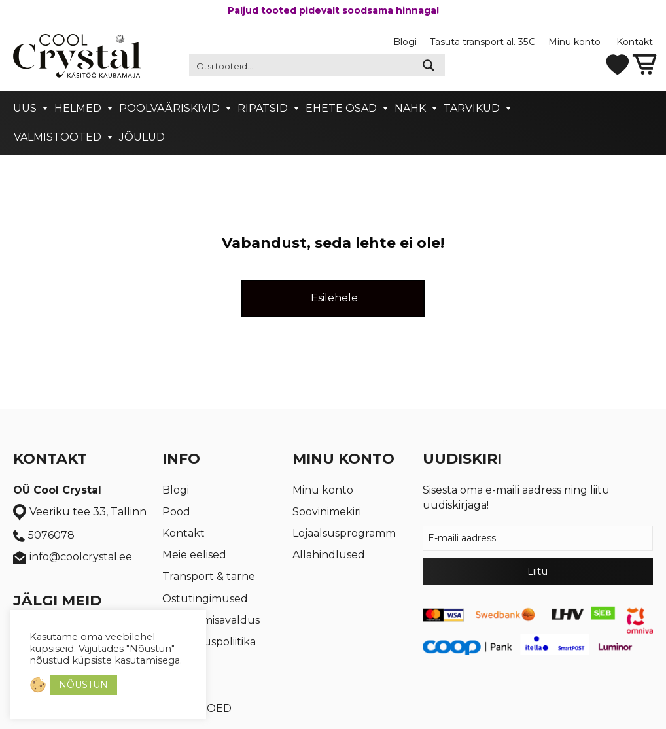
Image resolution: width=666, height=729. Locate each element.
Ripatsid (262, 108)
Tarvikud (472, 108)
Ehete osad (341, 108)
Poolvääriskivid (169, 108)
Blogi (405, 42)
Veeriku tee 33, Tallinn (80, 512)
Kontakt (634, 42)
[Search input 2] (301, 65)
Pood (176, 511)
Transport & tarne (208, 576)
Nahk (410, 108)
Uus (25, 108)
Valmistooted (57, 137)
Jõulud (142, 137)
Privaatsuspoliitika (209, 642)
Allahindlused (328, 555)
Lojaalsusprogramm (344, 533)
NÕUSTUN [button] (83, 684)
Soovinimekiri (326, 511)
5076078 (44, 535)
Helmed (77, 108)
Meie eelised (194, 555)
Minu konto (575, 42)
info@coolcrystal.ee (72, 557)
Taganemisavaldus (211, 620)
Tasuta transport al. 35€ (482, 42)
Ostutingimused (205, 598)
